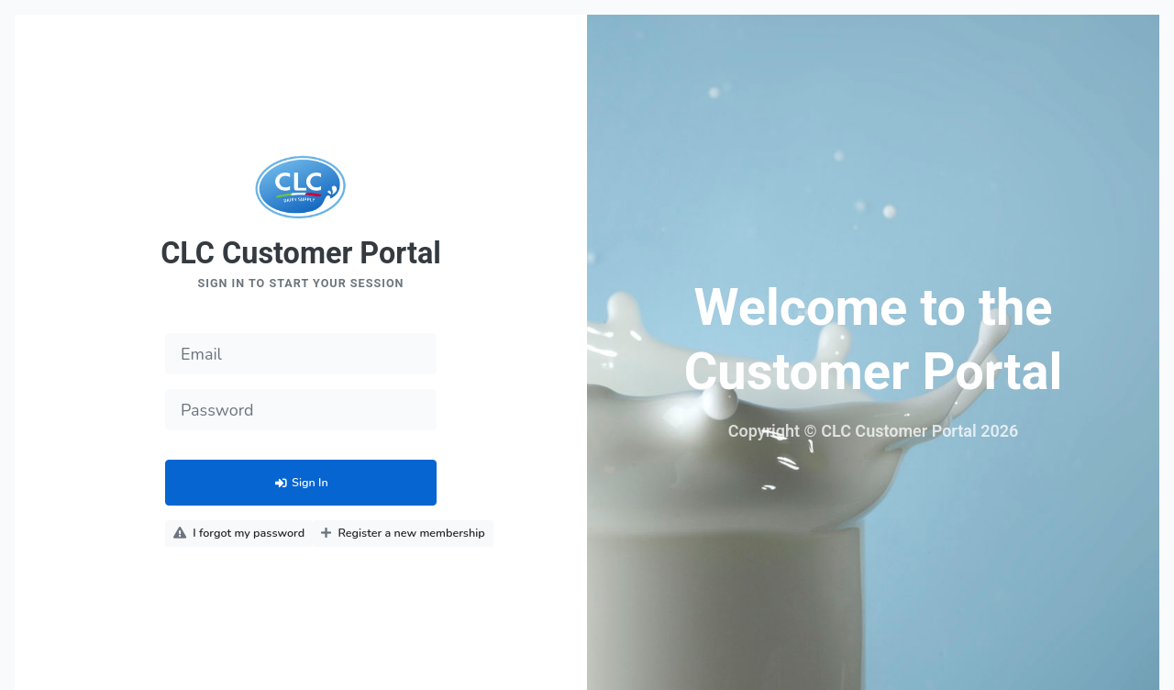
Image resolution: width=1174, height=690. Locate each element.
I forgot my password (239, 532)
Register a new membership (403, 532)
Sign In (300, 482)
